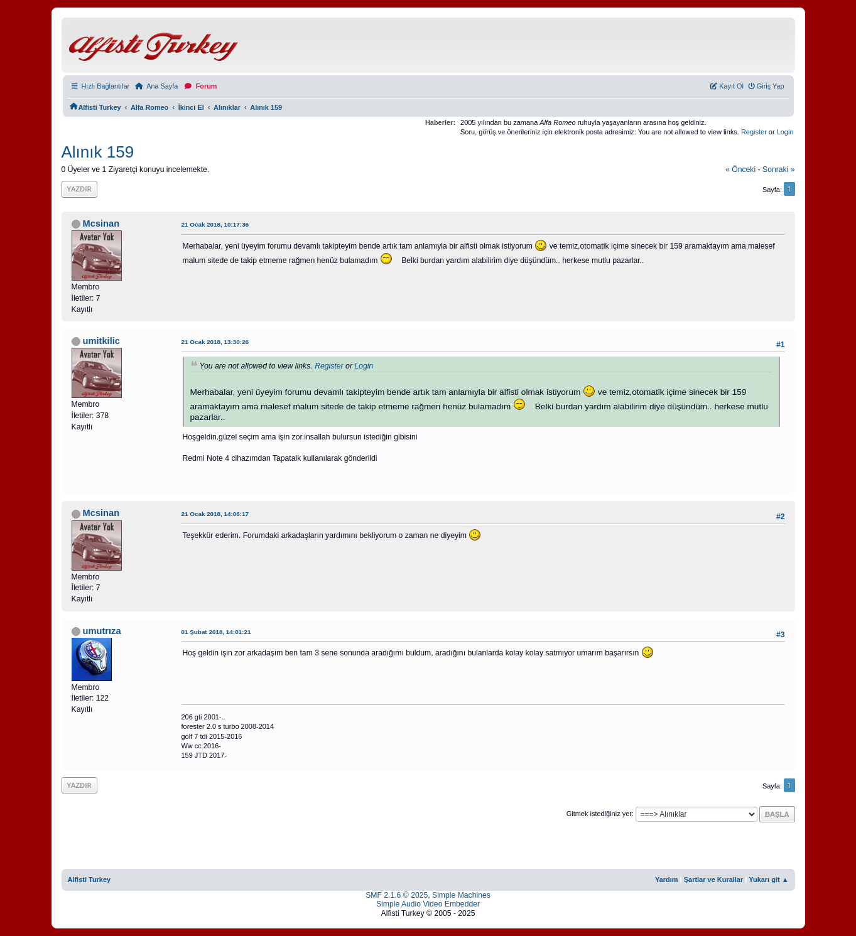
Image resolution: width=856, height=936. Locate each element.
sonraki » (778, 169)
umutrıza (102, 631)
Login (785, 132)
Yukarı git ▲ (768, 879)
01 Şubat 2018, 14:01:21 (216, 631)
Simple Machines (461, 895)
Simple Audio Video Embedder (428, 904)
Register (754, 132)
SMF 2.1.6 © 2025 (397, 895)
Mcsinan (101, 223)
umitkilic (101, 341)
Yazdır (79, 188)
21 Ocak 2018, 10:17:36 (215, 224)
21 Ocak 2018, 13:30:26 (215, 341)
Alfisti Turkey (89, 879)
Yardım (666, 879)
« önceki (740, 169)
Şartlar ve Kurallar (714, 879)
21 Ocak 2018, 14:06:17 (215, 513)
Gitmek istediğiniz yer (599, 813)
